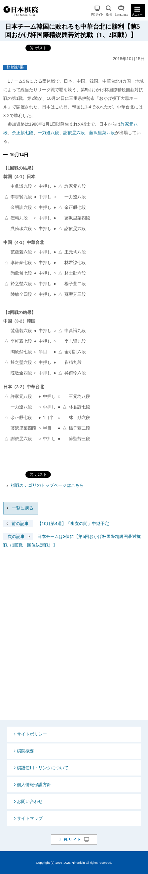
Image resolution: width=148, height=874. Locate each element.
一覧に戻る (22, 508)
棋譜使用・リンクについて (42, 767)
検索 (109, 10)
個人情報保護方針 (34, 784)
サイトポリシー (32, 734)
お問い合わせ (30, 801)
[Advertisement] (74, 639)
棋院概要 (25, 750)
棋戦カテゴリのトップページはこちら (47, 485)
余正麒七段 (22, 132)
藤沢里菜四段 (102, 132)
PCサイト (97, 11)
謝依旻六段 (74, 132)
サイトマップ (30, 818)
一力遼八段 (48, 132)
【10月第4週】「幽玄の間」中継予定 (56, 523)
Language (121, 10)
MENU (138, 10)
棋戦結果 (15, 67)
